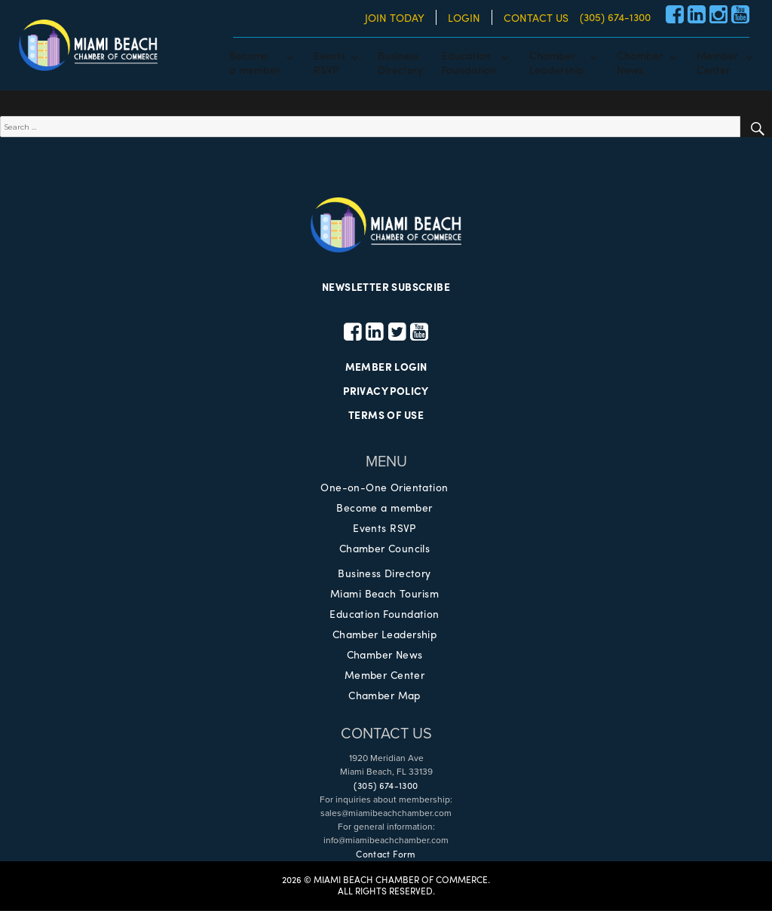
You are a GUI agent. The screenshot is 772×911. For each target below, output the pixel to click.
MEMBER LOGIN (385, 367)
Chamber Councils (384, 548)
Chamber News (384, 654)
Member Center (384, 675)
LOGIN (464, 17)
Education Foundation (384, 614)
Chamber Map (384, 695)
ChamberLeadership (556, 61)
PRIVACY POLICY (386, 391)
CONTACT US (536, 17)
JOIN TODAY (394, 17)
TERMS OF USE (386, 415)
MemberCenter (718, 61)
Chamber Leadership (384, 634)
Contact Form (385, 854)
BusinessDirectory (400, 61)
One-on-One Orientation (384, 487)
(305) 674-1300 (615, 16)
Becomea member (254, 61)
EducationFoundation (469, 61)
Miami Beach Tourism (384, 593)
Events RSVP (384, 528)
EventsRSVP (329, 61)
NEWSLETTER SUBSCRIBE (386, 287)
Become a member (384, 507)
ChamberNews (640, 61)
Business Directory (384, 573)
